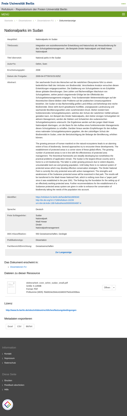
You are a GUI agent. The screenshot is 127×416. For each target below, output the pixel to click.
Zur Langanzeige (63, 252)
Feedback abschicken (14, 385)
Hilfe (7, 389)
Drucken (8, 380)
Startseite (8, 20)
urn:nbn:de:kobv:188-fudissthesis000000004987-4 (58, 203)
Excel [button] (10, 326)
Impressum (10, 358)
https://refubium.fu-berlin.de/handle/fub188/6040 (57, 197)
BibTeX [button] (29, 326)
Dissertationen (25, 20)
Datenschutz (10, 363)
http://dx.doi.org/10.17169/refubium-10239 (55, 200)
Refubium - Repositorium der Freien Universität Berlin (34, 9)
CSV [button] (19, 326)
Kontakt (8, 354)
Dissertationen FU (45, 20)
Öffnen (107, 287)
